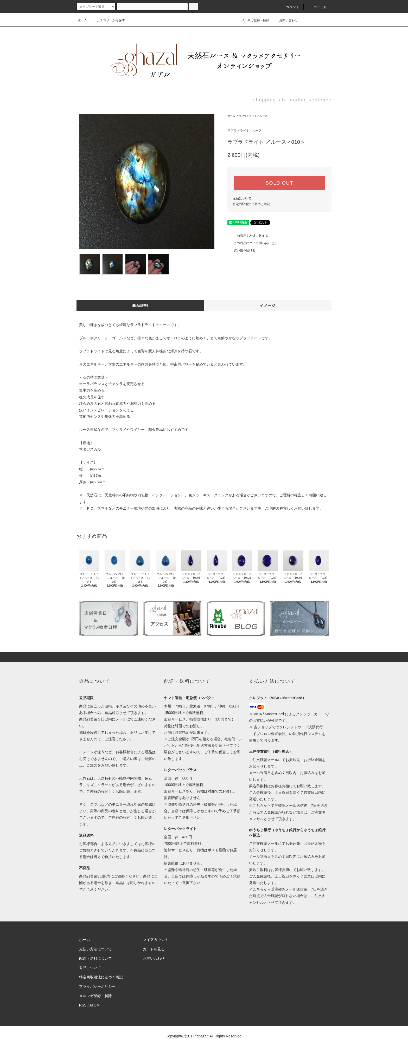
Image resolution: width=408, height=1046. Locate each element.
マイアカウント (155, 940)
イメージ (268, 305)
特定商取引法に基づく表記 (251, 204)
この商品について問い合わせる (252, 243)
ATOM (95, 1005)
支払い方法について (95, 949)
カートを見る (154, 949)
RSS (83, 1005)
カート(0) (318, 7)
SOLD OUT (279, 183)
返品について (242, 198)
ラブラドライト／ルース (253, 115)
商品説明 (140, 305)
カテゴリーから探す (108, 20)
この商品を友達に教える (247, 236)
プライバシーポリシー (97, 986)
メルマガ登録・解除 (252, 20)
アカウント (288, 7)
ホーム (82, 20)
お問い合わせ (285, 20)
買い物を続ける (241, 250)
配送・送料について (95, 958)
